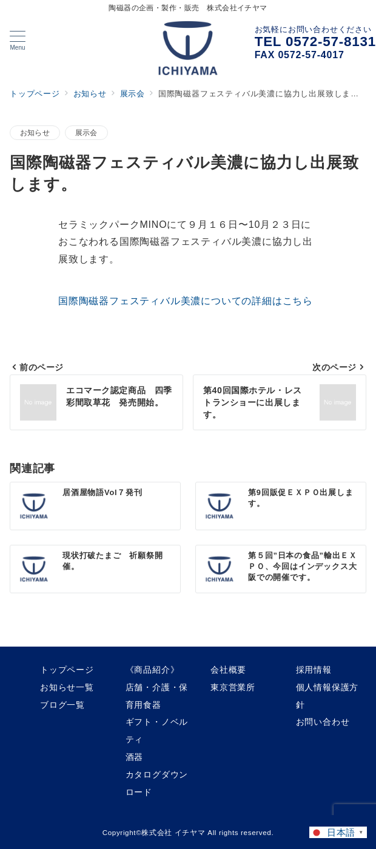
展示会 (86, 132)
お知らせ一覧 (67, 687)
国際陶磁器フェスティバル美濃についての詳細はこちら (185, 301)
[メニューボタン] (17, 40)
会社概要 (228, 669)
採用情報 (314, 669)
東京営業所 (232, 687)
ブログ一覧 (62, 705)
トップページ (67, 669)
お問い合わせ (323, 722)
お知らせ (35, 132)
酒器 (135, 757)
